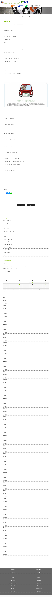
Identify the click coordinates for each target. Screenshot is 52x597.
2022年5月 (5, 424)
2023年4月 (5, 395)
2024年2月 (5, 369)
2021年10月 (5, 443)
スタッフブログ (25, 16)
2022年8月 (5, 416)
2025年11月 (5, 313)
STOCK (14, 5)
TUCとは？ (39, 572)
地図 (39, 574)
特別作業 (13, 580)
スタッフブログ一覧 (20, 24)
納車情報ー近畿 (7, 252)
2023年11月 (5, 377)
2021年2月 (5, 464)
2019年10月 (5, 506)
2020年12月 (5, 469)
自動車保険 (39, 580)
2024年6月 (5, 358)
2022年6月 (5, 422)
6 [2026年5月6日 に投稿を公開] (19, 284)
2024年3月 (5, 366)
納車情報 (39, 591)
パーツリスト (13, 572)
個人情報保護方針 (39, 588)
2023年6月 (5, 390)
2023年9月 (5, 382)
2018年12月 (5, 533)
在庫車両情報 (13, 569)
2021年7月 (5, 451)
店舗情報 (13, 574)
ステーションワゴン (7, 233)
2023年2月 (5, 400)
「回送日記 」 (5, 263)
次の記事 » (31, 205)
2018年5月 (5, 551)
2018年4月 (5, 554)
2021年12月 (5, 437)
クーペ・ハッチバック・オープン (10, 231)
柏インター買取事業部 (13, 583)
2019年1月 (5, 530)
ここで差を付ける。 (7, 274)
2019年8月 (5, 511)
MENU (49, 2)
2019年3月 (5, 525)
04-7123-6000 (37, 5)
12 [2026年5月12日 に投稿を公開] (13, 286)
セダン (5, 236)
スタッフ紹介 (39, 583)
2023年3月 (5, 398)
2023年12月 (5, 374)
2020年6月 (5, 485)
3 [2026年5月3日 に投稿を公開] (45, 282)
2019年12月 (5, 501)
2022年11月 (5, 408)
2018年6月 (5, 548)
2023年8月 (5, 385)
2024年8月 (5, 353)
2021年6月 (5, 453)
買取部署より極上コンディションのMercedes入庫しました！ (14, 268)
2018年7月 (5, 546)
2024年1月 (5, 371)
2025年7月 (5, 324)
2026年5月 (5, 297)
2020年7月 (5, 482)
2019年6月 (5, 517)
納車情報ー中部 (7, 241)
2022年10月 (5, 411)
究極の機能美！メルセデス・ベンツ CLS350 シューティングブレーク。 (16, 266)
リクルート (13, 585)
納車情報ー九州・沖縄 (8, 244)
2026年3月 (5, 303)
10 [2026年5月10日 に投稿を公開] (45, 284)
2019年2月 (5, 527)
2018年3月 (5, 556)
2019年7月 (5, 514)
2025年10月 (5, 316)
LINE (27, 5)
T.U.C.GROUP (39, 593)
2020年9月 (5, 477)
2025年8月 (5, 321)
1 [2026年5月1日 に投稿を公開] (32, 282)
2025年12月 (5, 311)
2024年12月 (5, 342)
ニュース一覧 (5, 223)
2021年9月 (5, 445)
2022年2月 (5, 432)
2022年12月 (5, 406)
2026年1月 (5, 308)
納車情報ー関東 (7, 255)
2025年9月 (5, 318)
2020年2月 (5, 496)
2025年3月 (5, 334)
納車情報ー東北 (7, 249)
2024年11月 (5, 345)
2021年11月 (5, 440)
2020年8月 (5, 480)
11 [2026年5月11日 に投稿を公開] (6, 286)
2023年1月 (5, 403)
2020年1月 (5, 498)
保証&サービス (39, 569)
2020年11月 (5, 472)
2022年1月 (5, 435)
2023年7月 (5, 387)
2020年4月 (5, 490)
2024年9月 (5, 350)
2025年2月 (5, 337)
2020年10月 (5, 474)
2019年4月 (5, 522)
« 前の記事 (21, 205)
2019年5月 (5, 519)
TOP (19, 16)
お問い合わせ (39, 585)
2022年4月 (5, 427)
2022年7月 (5, 419)
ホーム (13, 593)
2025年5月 (5, 329)
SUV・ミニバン (7, 228)
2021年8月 (5, 448)
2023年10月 (5, 379)
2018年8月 (5, 543)
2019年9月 (5, 509)
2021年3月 (5, 461)
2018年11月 (5, 535)
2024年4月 (5, 363)
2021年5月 (5, 456)
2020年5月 (5, 488)
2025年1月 (5, 340)
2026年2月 (5, 305)
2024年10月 (5, 348)
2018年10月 (5, 538)
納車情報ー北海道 (7, 247)
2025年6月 (5, 326)
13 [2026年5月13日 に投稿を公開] (19, 286)
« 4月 (4, 291)
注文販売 (39, 577)
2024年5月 (5, 361)
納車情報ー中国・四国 (8, 239)
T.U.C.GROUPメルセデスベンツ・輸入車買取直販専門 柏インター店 (20, 2)
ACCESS (21, 5)
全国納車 (13, 577)
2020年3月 (5, 493)
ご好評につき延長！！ (7, 271)
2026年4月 (5, 300)
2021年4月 (5, 459)
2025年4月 (5, 332)
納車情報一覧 (5, 226)
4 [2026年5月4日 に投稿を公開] (6, 284)
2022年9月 (5, 414)
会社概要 (13, 588)
